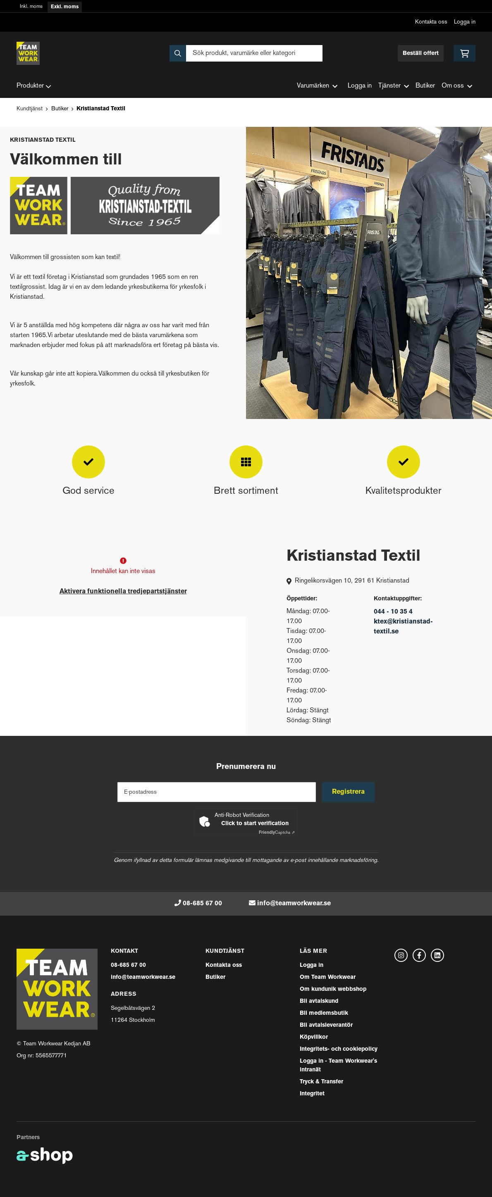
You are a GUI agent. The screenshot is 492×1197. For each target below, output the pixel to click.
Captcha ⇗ (277, 833)
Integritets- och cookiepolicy (338, 1049)
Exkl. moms (65, 7)
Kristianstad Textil (100, 109)
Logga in (464, 22)
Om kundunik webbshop (333, 989)
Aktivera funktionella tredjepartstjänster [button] (123, 592)
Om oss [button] (457, 86)
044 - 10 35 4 (393, 612)
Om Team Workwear (328, 977)
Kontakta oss (431, 22)
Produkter (34, 86)
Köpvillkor (314, 1037)
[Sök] (246, 53)
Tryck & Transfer (321, 1082)
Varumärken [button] (317, 86)
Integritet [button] (312, 1094)
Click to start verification (255, 823)
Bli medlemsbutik (324, 1013)
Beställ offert (421, 53)
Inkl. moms (31, 7)
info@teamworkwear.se (294, 904)
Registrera (348, 792)
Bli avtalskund (319, 1001)
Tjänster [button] (393, 86)
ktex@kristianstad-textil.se (403, 627)
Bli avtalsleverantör (326, 1025)
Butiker (425, 86)
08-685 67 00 (202, 904)
